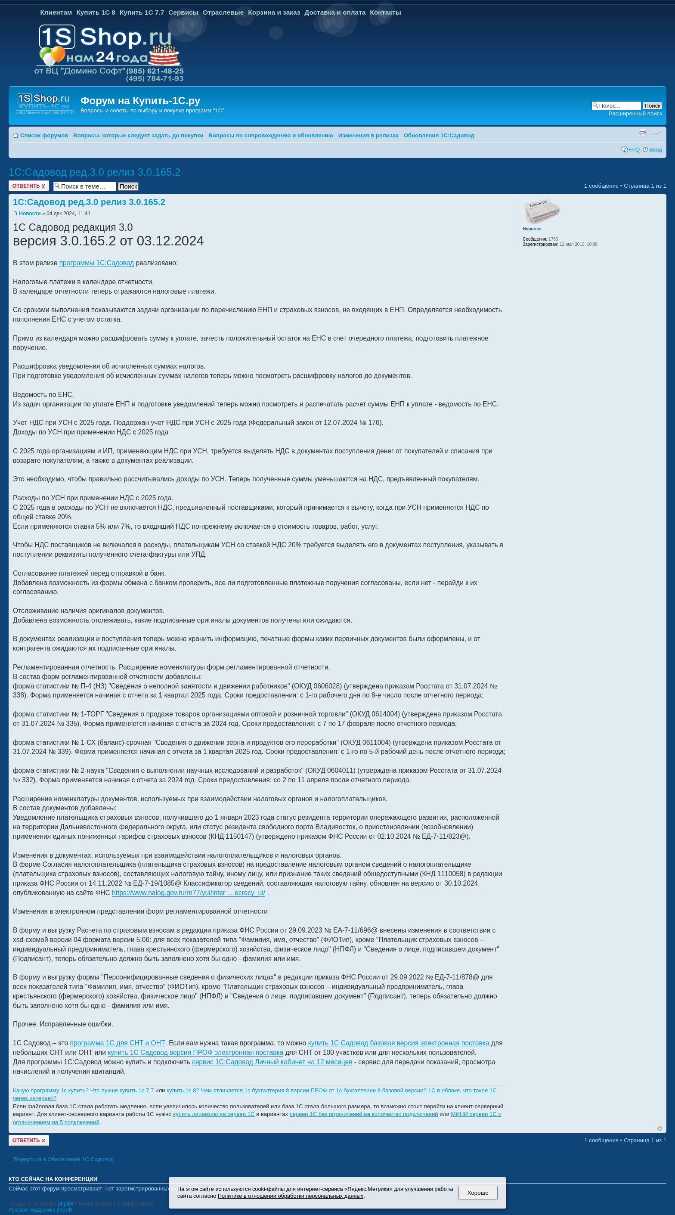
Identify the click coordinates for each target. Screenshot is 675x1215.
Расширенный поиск (635, 113)
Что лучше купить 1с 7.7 (122, 1090)
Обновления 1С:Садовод (439, 135)
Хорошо (478, 1193)
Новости (29, 214)
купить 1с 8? (183, 1090)
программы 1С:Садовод (96, 263)
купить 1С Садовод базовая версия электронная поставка (398, 1043)
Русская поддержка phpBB (40, 1210)
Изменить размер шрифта (656, 132)
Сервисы (183, 12)
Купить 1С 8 (95, 12)
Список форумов (44, 135)
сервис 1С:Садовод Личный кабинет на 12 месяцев (272, 1062)
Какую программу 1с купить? (51, 1090)
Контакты (385, 12)
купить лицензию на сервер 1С (213, 1114)
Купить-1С (159, 100)
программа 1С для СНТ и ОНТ (117, 1043)
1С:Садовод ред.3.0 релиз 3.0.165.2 (95, 172)
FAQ (634, 149)
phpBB (66, 1204)
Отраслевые (223, 12)
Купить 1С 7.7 (142, 12)
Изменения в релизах (368, 135)
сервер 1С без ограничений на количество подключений (364, 1114)
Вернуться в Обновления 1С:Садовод (64, 1159)
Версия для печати (642, 132)
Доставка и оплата (334, 12)
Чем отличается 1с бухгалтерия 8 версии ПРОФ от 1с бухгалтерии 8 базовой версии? (314, 1090)
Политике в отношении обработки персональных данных (290, 1196)
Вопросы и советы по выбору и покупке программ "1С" (152, 110)
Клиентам (56, 12)
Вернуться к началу (659, 1128)
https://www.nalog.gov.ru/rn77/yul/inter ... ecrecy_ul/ (188, 892)
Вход (655, 149)
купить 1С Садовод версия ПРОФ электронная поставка (195, 1052)
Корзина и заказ (274, 12)
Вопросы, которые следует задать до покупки (138, 135)
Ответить (29, 185)
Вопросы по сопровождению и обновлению (270, 135)
